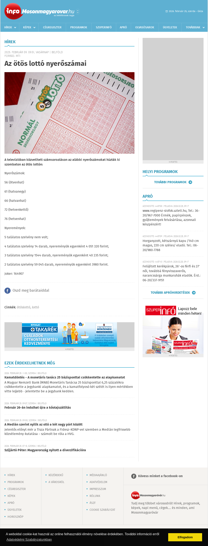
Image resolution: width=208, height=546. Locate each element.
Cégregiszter (52, 27)
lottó (35, 307)
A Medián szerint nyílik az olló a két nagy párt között (43, 424)
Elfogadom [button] (185, 537)
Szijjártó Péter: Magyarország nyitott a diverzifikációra (45, 450)
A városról (56, 482)
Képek (27, 27)
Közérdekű (56, 475)
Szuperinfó (104, 27)
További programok (170, 182)
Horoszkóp (15, 517)
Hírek (8, 27)
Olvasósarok (144, 27)
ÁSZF (93, 503)
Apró (123, 27)
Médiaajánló (98, 475)
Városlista (77, 11)
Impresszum (98, 489)
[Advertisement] (173, 99)
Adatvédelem (98, 482)
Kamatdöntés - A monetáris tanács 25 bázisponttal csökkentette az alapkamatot (64, 377)
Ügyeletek (170, 27)
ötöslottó (23, 307)
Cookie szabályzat (102, 510)
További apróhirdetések (170, 293)
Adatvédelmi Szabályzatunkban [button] (29, 539)
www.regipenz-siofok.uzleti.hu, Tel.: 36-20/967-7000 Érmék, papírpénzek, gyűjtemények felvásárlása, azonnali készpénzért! (171, 217)
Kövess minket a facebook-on (160, 476)
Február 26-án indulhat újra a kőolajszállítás (37, 407)
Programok (78, 27)
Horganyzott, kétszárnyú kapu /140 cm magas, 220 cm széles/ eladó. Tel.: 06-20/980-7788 (171, 245)
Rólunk (95, 496)
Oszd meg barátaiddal (31, 290)
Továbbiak (193, 27)
